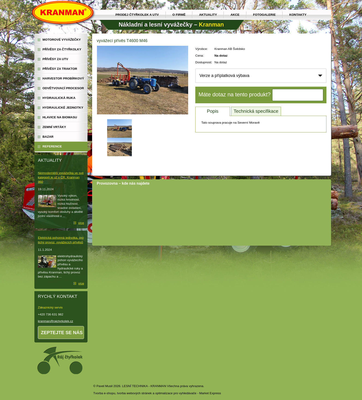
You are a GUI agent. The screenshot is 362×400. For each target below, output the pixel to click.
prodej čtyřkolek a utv (137, 14)
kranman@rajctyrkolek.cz (55, 321)
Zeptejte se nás (62, 332)
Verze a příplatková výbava (224, 75)
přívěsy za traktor (59, 68)
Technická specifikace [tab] (256, 111)
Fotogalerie (264, 14)
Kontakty (298, 14)
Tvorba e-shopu (104, 393)
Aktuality (208, 14)
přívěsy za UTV (55, 59)
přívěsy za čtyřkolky (61, 49)
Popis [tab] (212, 111)
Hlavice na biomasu (59, 117)
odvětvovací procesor (63, 88)
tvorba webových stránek (134, 393)
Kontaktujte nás (298, 95)
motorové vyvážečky (61, 39)
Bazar (48, 136)
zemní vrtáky (54, 127)
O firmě (179, 14)
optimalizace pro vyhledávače (175, 393)
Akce (234, 14)
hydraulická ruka (58, 98)
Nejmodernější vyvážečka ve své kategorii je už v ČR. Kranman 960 (61, 177)
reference (52, 146)
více (81, 223)
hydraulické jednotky (62, 107)
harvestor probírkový (63, 78)
